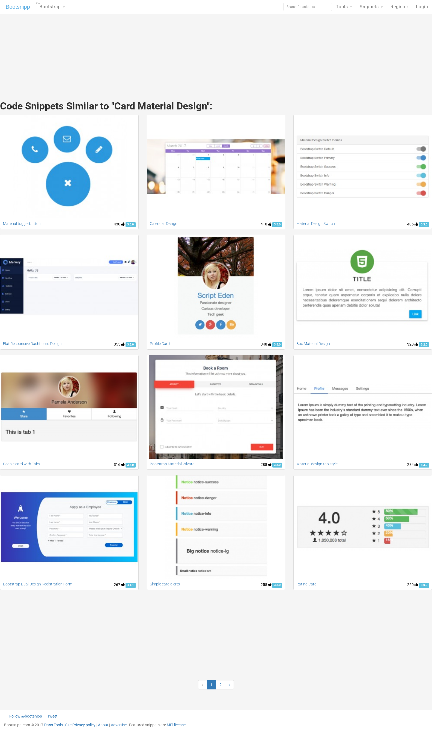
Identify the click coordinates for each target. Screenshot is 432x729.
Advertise (119, 725)
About (103, 725)
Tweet (52, 716)
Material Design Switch (315, 223)
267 (119, 584)
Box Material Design (313, 343)
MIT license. (177, 725)
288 (266, 464)
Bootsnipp (18, 7)
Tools (344, 6)
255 (266, 584)
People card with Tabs (21, 464)
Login (422, 6)
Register (399, 6)
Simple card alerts (165, 584)
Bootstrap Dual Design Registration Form (37, 584)
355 (119, 344)
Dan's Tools (53, 725)
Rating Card (306, 584)
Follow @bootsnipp (25, 716)
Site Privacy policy (80, 725)
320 (412, 344)
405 (412, 224)
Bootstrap (50, 5)
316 (119, 464)
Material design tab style (317, 464)
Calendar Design (163, 223)
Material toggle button (22, 223)
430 (119, 224)
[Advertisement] (175, 52)
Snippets (371, 6)
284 (412, 464)
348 (266, 344)
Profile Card (160, 343)
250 (412, 584)
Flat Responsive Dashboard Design (32, 343)
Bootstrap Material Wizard (172, 464)
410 (266, 224)
